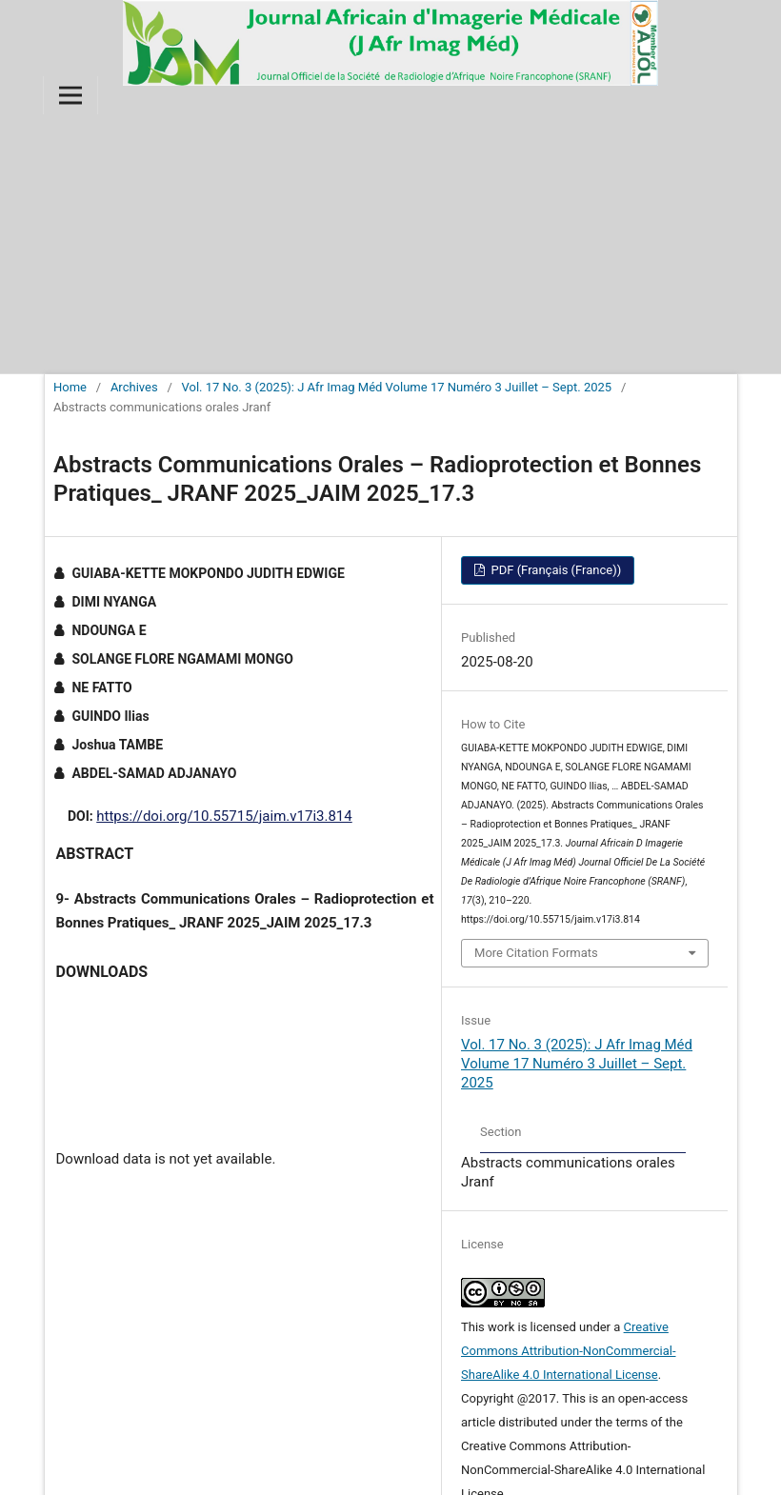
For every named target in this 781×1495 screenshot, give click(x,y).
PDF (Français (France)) (554, 570)
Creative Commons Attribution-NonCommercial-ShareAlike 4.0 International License (568, 1351)
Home (70, 387)
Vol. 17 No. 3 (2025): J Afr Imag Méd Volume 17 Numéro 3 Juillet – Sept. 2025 (397, 387)
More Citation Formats (536, 953)
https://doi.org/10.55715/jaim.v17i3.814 (223, 816)
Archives (134, 387)
